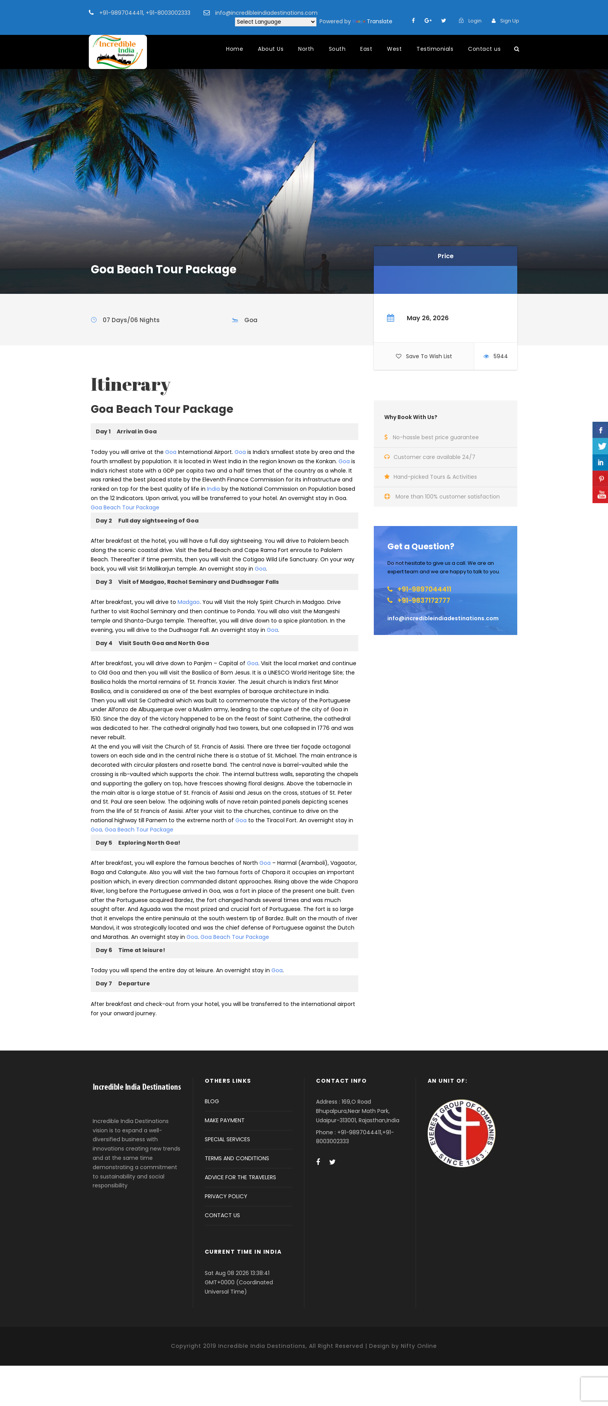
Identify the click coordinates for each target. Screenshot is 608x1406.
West (394, 49)
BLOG (212, 1101)
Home (234, 49)
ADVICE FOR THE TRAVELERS (240, 1177)
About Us (270, 49)
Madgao (189, 602)
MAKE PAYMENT (225, 1120)
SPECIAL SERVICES (227, 1139)
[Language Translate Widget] (275, 21)
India (213, 489)
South (337, 49)
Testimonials (434, 49)
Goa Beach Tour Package (125, 507)
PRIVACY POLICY (226, 1196)
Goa (170, 452)
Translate (372, 21)
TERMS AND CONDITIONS (237, 1158)
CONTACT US (222, 1215)
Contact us (484, 49)
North (306, 49)
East (366, 49)
